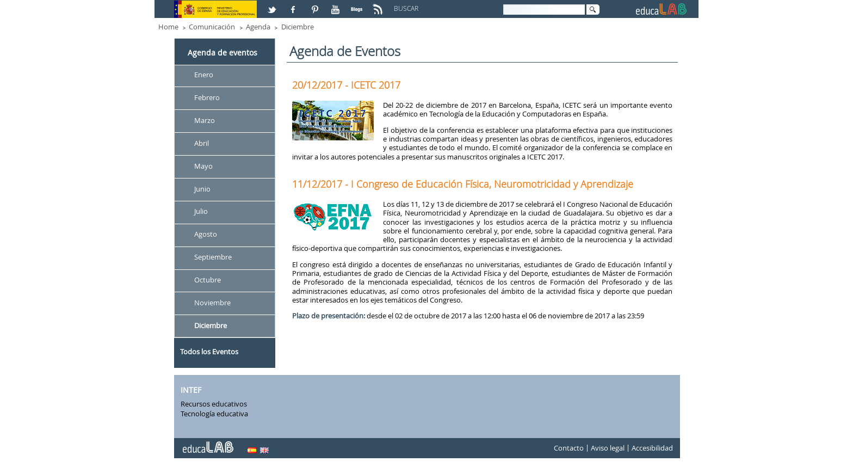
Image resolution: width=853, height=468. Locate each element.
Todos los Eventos (209, 351)
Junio (202, 189)
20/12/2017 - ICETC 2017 (346, 84)
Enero (203, 74)
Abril (201, 143)
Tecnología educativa (214, 413)
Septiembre (213, 257)
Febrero (207, 97)
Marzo (204, 120)
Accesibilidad (652, 448)
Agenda (258, 27)
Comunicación (212, 27)
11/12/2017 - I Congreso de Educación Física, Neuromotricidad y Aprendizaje (462, 183)
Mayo (203, 166)
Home (168, 27)
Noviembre (212, 302)
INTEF (191, 390)
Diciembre (297, 27)
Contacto (569, 448)
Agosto (205, 234)
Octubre (207, 280)
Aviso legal (608, 448)
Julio (201, 212)
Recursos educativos (214, 404)
